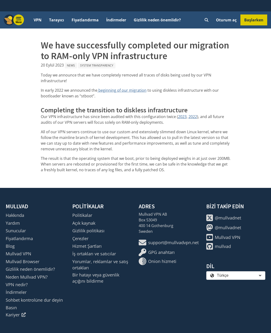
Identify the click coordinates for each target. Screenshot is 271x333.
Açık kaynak (83, 223)
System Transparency (96, 65)
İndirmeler (116, 20)
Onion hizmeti (157, 261)
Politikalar (82, 215)
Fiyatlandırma (85, 20)
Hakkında (15, 215)
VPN (37, 20)
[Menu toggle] (18, 19)
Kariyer (16, 315)
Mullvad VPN (18, 254)
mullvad (218, 246)
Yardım (13, 223)
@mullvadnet (223, 218)
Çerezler (80, 238)
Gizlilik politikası (88, 230)
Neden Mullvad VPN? (27, 277)
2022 (192, 116)
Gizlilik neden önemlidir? (157, 20)
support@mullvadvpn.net (169, 242)
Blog (10, 246)
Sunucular (16, 230)
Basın (11, 307)
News (71, 65)
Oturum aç (226, 20)
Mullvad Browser (22, 261)
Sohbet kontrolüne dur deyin (34, 300)
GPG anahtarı (157, 252)
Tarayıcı (56, 20)
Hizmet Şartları (87, 246)
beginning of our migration (122, 90)
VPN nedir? (17, 284)
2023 (182, 116)
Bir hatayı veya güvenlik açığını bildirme (95, 278)
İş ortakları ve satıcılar (94, 254)
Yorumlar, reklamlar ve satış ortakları (100, 265)
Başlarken (253, 20)
